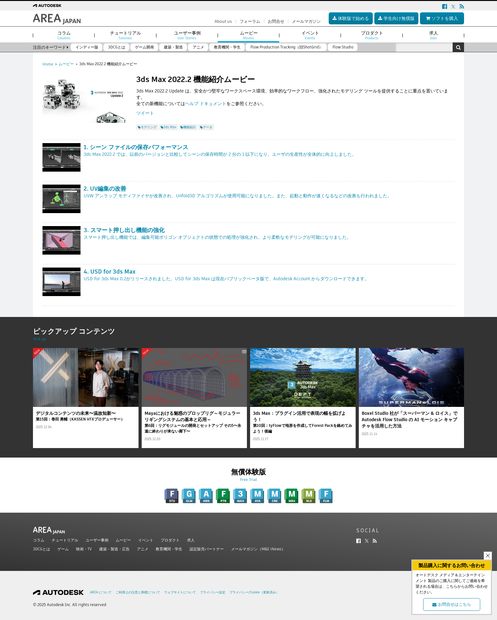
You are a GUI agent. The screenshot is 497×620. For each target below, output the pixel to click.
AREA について (101, 592)
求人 (191, 540)
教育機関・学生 (169, 549)
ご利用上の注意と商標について (138, 592)
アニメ (142, 549)
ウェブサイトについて (180, 592)
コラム (38, 540)
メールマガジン (306, 21)
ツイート (145, 113)
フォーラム (250, 21)
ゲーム (63, 549)
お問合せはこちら (451, 604)
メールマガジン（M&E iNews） (258, 549)
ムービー (66, 63)
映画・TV (84, 549)
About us (223, 21)
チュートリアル (65, 540)
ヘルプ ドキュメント (205, 103)
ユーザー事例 (97, 540)
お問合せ (276, 21)
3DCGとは (41, 549)
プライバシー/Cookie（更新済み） (254, 592)
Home (47, 64)
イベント (145, 540)
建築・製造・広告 (114, 549)
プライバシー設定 (212, 592)
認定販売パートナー (207, 549)
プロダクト (170, 540)
